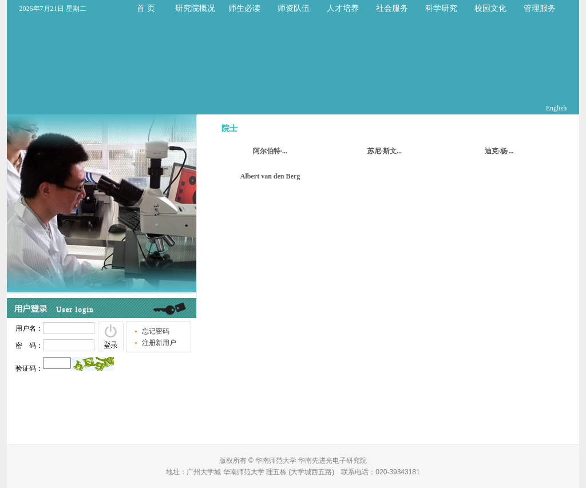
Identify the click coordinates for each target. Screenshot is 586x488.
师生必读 (244, 8)
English (556, 108)
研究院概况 (195, 8)
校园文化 (490, 8)
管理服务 (540, 8)
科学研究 (441, 8)
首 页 (146, 8)
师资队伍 (294, 8)
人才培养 (343, 8)
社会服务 (392, 8)
